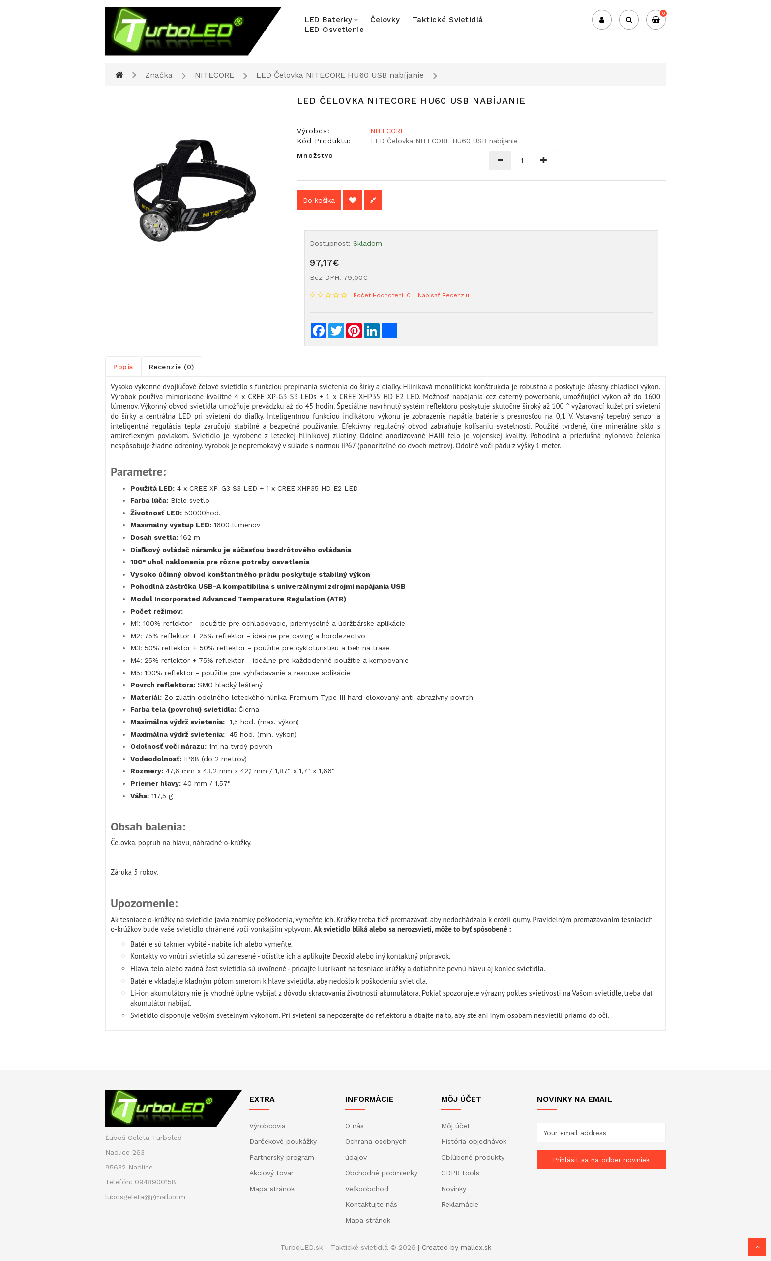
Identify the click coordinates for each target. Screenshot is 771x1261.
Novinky (453, 1189)
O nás (354, 1126)
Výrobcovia (267, 1126)
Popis (123, 366)
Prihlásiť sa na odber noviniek (601, 1160)
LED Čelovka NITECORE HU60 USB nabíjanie (340, 75)
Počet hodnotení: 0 (382, 295)
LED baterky (331, 19)
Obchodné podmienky (381, 1173)
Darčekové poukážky (283, 1141)
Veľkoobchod (366, 1189)
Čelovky (385, 19)
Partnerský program (281, 1157)
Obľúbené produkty (472, 1157)
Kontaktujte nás (371, 1204)
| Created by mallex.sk (454, 1247)
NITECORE (214, 75)
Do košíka (319, 200)
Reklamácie (459, 1204)
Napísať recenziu (443, 295)
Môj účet (455, 1126)
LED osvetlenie (334, 29)
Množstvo (315, 155)
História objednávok (473, 1141)
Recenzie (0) (171, 366)
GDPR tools (460, 1173)
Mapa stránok (272, 1189)
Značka (159, 75)
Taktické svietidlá (448, 19)
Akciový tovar (271, 1173)
